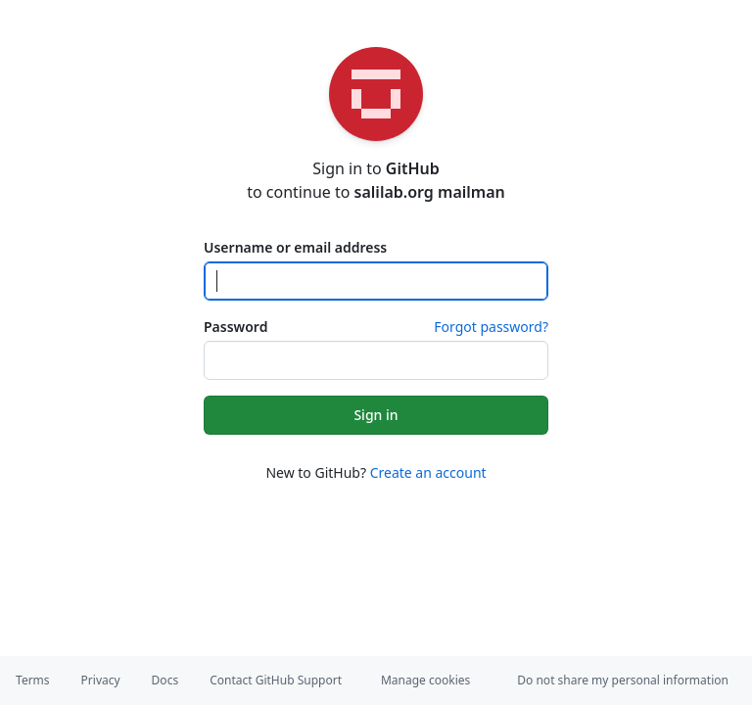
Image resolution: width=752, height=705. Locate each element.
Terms (33, 680)
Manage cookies (425, 680)
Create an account (428, 472)
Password (235, 326)
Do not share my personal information (622, 680)
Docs (165, 680)
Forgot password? (491, 326)
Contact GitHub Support (276, 680)
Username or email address (295, 247)
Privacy (100, 680)
